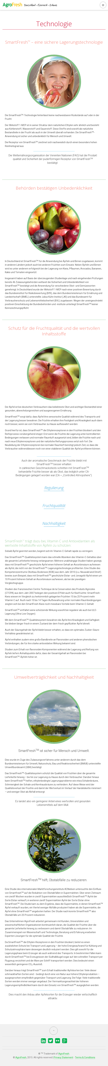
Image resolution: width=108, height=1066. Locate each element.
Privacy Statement (63, 1057)
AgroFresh (63, 1053)
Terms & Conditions (85, 1057)
